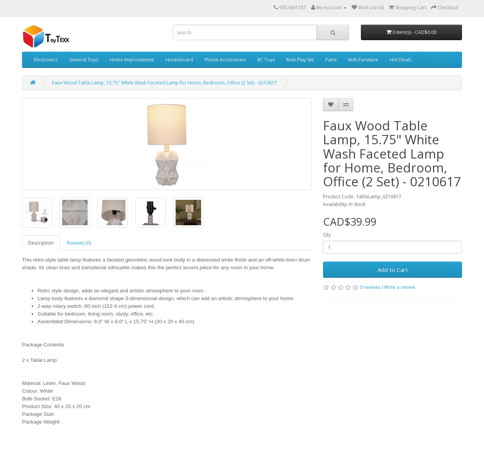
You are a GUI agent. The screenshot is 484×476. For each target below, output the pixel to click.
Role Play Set (300, 59)
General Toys (83, 59)
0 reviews (370, 287)
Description (41, 243)
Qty (327, 234)
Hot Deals (400, 59)
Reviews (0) (79, 243)
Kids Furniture (363, 59)
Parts (331, 59)
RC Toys (266, 59)
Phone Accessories (225, 59)
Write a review (399, 287)
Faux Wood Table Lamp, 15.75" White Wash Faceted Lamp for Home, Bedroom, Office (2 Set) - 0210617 (164, 82)
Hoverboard (179, 59)
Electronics (46, 59)
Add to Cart (392, 269)
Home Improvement (132, 59)
